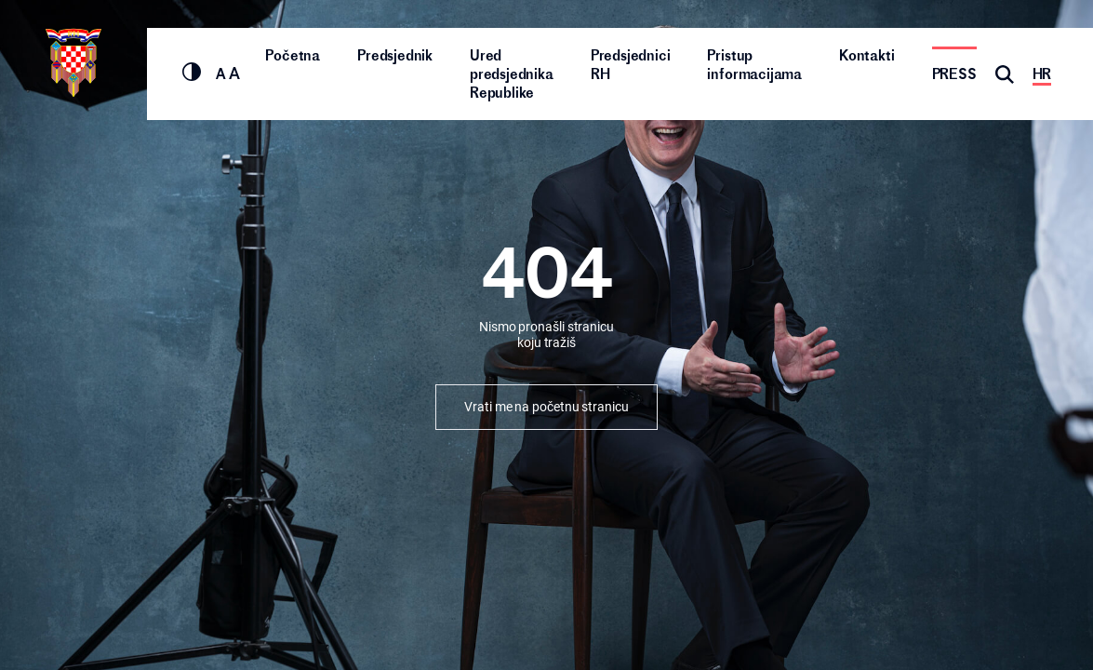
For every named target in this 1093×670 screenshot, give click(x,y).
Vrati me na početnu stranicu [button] (546, 406)
